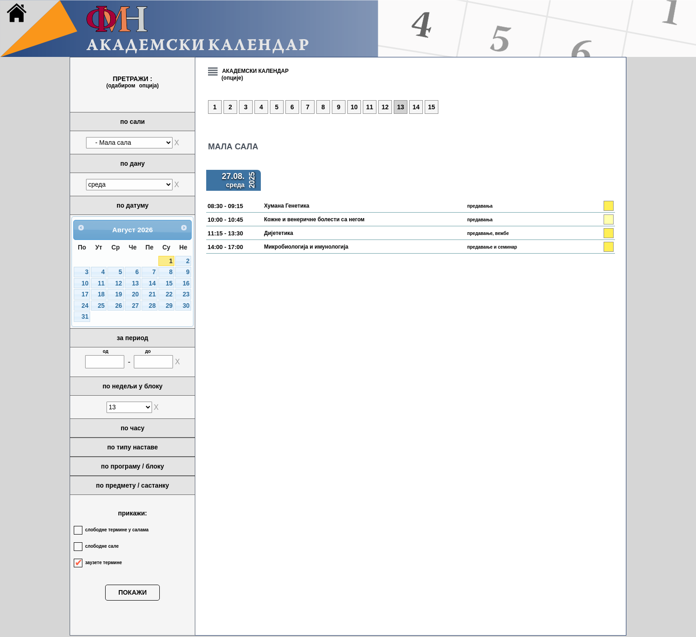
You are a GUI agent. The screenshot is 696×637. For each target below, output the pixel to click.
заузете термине (103, 562)
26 (118, 305)
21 (152, 294)
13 (135, 283)
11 (101, 283)
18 (101, 294)
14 (152, 283)
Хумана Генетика (287, 206)
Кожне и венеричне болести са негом (314, 219)
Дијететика (278, 233)
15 (169, 283)
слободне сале (102, 546)
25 (101, 305)
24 (84, 305)
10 (84, 283)
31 (84, 316)
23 (186, 294)
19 (118, 294)
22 (169, 294)
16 (186, 283)
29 (169, 305)
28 (152, 305)
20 (135, 294)
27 (135, 305)
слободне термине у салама (116, 529)
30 (186, 305)
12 (118, 283)
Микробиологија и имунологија (306, 247)
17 (84, 294)
